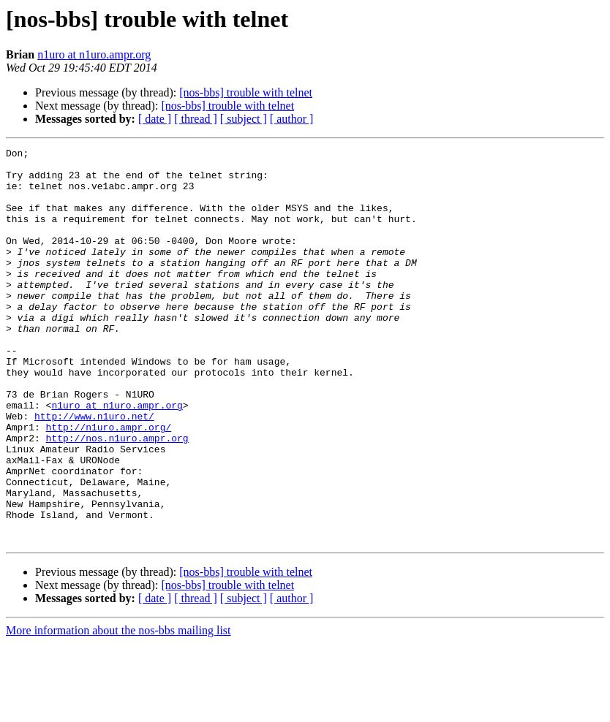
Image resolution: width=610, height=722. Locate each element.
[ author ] (292, 119)
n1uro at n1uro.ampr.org (94, 54)
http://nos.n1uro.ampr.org (117, 496)
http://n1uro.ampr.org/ (109, 483)
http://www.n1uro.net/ (94, 470)
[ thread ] (195, 119)
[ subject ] (243, 119)
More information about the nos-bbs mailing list (118, 709)
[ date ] (154, 119)
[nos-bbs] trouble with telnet (245, 92)
